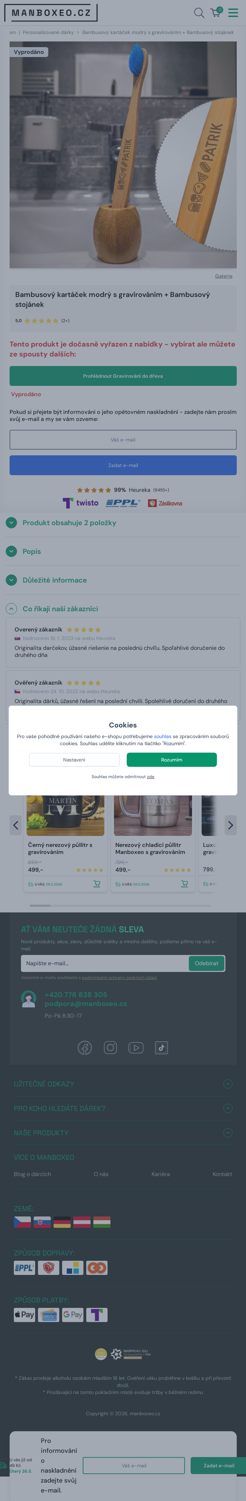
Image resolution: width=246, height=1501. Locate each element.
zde (150, 777)
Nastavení (74, 760)
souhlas (162, 736)
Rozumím (171, 760)
